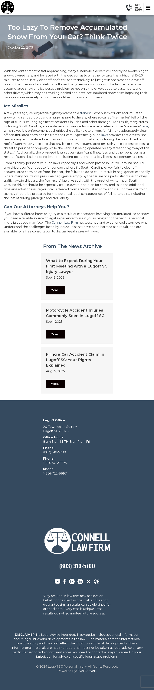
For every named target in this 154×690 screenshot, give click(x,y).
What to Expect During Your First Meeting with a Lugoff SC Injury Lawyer (76, 266)
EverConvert (87, 671)
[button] (55, 290)
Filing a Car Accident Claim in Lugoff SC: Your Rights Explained (75, 360)
